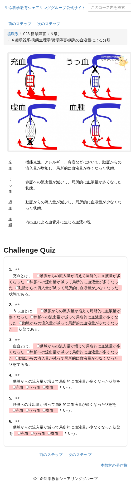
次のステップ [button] (48, 24)
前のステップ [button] (19, 24)
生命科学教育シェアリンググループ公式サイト (45, 8)
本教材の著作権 (114, 465)
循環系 (13, 34)
